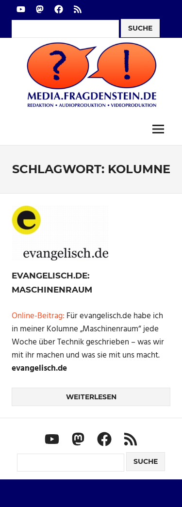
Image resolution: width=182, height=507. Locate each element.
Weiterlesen (91, 397)
